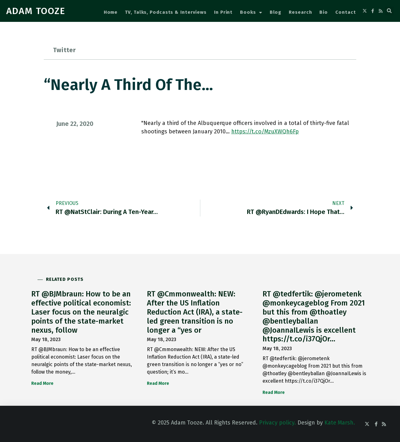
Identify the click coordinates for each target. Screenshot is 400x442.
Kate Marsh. (339, 422)
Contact (345, 12)
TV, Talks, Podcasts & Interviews (166, 12)
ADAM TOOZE (35, 11)
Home (111, 12)
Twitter (64, 50)
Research (300, 12)
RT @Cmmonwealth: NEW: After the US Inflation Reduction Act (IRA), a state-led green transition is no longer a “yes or (194, 312)
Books (251, 12)
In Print (223, 12)
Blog (276, 12)
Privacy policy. (277, 422)
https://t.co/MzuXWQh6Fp (265, 131)
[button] (389, 11)
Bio (323, 12)
